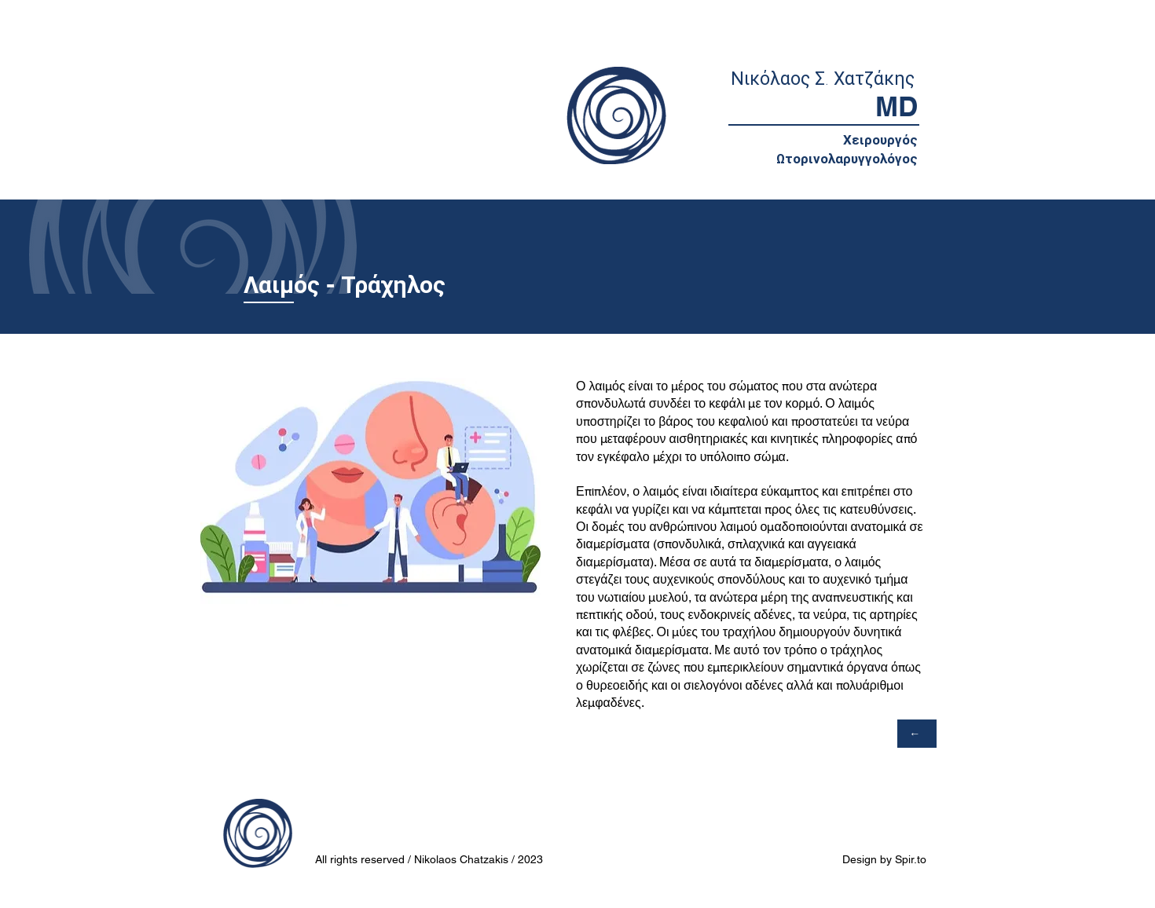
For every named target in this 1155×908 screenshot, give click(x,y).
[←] (917, 733)
